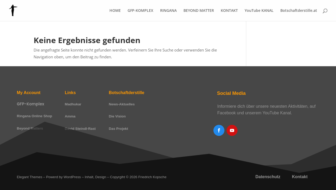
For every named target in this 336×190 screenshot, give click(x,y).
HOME (115, 11)
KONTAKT (229, 11)
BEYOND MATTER (198, 11)
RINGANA (168, 11)
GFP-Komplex (30, 104)
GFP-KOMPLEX (140, 11)
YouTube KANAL (259, 11)
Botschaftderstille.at (298, 11)
